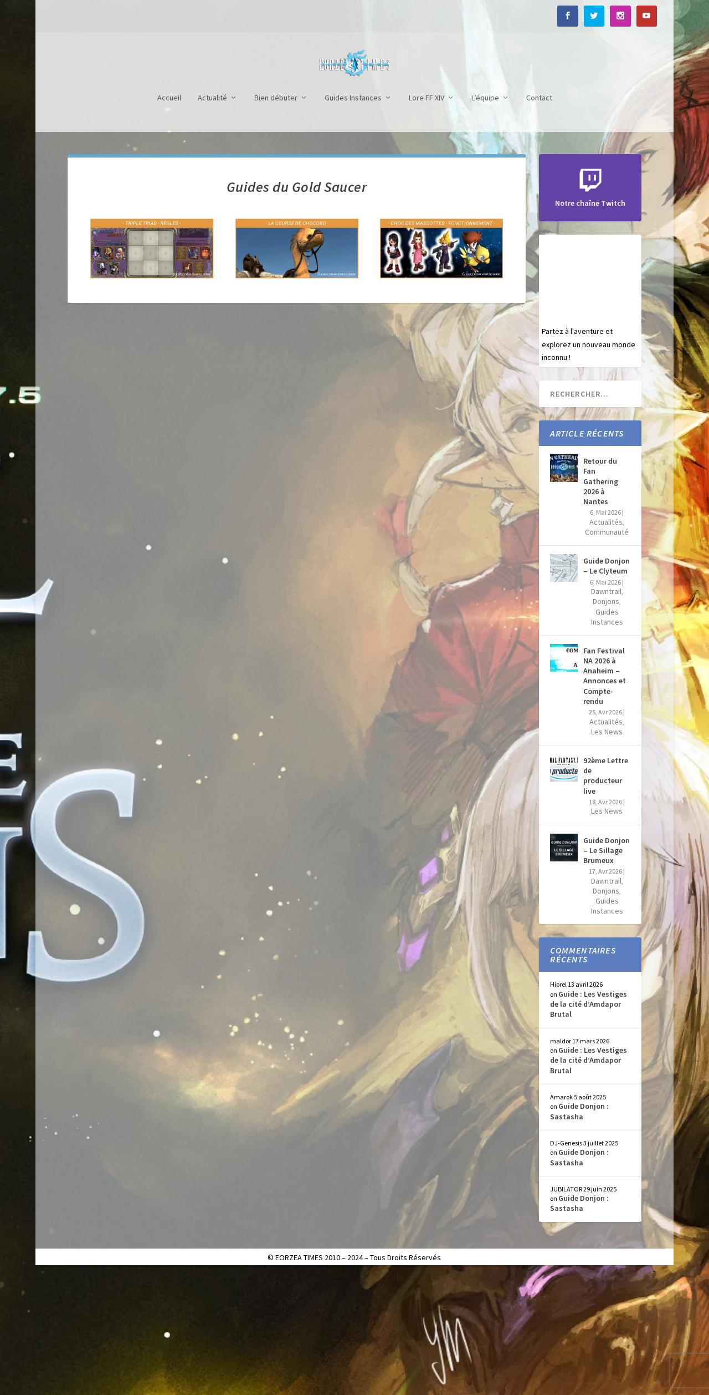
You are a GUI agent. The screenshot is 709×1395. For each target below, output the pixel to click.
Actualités (606, 644)
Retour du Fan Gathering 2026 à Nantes (600, 603)
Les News (607, 854)
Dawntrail (606, 713)
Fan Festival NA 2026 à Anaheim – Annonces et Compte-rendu (604, 798)
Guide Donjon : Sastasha (579, 1233)
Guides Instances (353, 220)
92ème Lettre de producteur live (605, 897)
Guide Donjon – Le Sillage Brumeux (606, 972)
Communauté (607, 654)
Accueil (169, 220)
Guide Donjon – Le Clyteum (606, 688)
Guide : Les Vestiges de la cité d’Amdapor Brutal (588, 1126)
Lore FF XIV (426, 220)
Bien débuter (275, 220)
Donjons (606, 723)
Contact (539, 220)
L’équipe (485, 220)
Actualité (212, 220)
